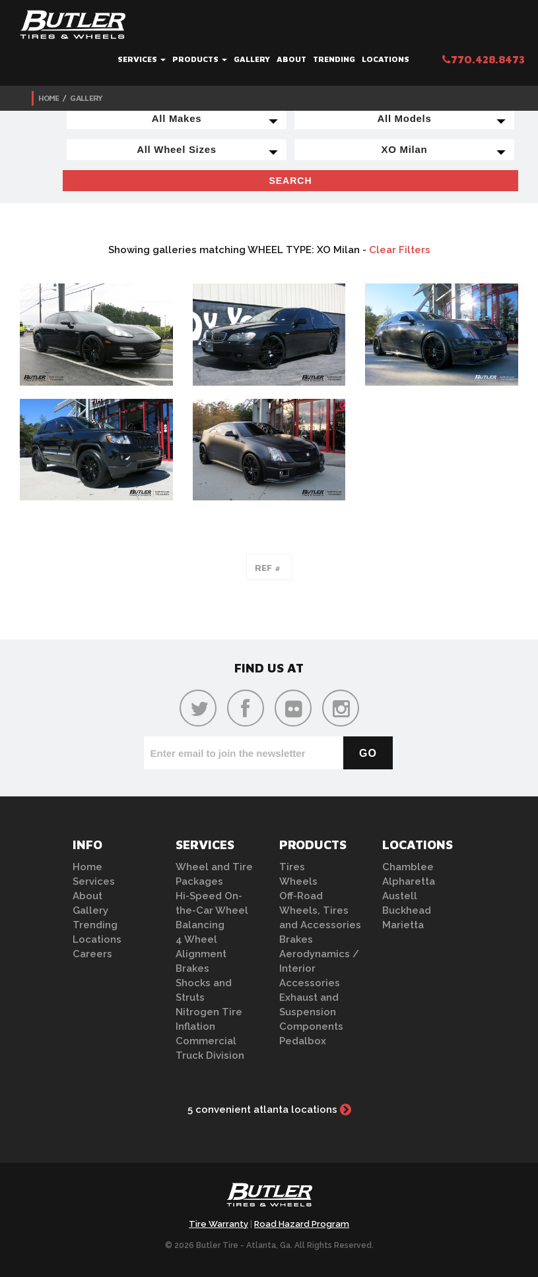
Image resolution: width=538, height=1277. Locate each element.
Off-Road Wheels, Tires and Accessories (320, 910)
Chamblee (408, 867)
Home (48, 98)
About (291, 59)
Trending (334, 59)
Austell (399, 896)
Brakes (192, 968)
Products (199, 59)
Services (142, 59)
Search (290, 180)
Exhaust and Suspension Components (311, 1012)
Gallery (252, 59)
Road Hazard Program (301, 1224)
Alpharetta (408, 881)
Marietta (403, 925)
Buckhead (406, 910)
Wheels (298, 881)
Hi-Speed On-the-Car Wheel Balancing (212, 910)
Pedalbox (302, 1041)
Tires (292, 867)
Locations (385, 59)
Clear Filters (399, 250)
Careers (92, 954)
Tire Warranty (218, 1224)
